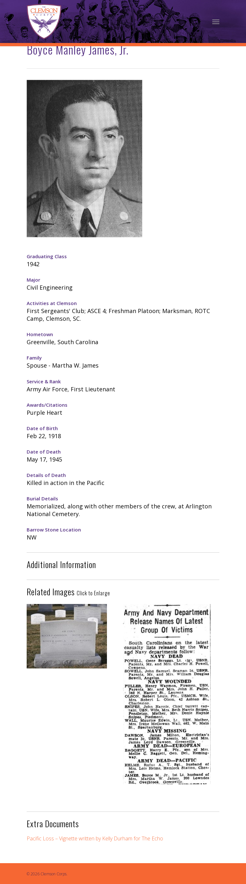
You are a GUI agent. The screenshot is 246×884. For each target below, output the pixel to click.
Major (33, 279)
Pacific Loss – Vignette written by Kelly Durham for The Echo (95, 838)
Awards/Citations (47, 405)
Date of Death (44, 451)
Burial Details (42, 498)
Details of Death (46, 475)
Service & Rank (44, 381)
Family (34, 357)
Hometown (40, 334)
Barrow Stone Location (54, 529)
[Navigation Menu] (215, 21)
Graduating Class (47, 256)
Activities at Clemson (52, 303)
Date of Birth (42, 428)
